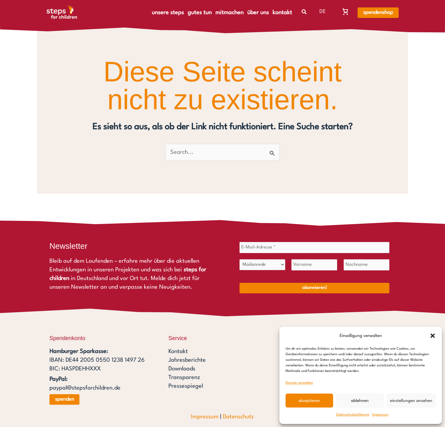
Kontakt (178, 351)
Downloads (181, 369)
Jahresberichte (187, 360)
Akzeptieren (309, 401)
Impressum (380, 414)
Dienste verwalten (299, 383)
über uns (258, 12)
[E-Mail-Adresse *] (314, 247)
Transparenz (184, 377)
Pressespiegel (185, 386)
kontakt (282, 12)
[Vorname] (314, 264)
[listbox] (323, 11)
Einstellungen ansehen (411, 401)
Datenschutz (238, 417)
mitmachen (229, 12)
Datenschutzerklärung (352, 414)
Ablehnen (360, 401)
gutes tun (200, 12)
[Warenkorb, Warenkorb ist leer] (345, 11)
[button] (433, 336)
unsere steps (168, 12)
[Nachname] (366, 264)
